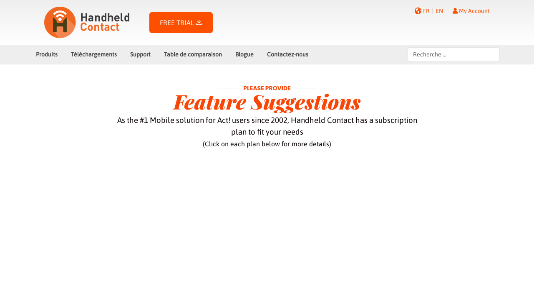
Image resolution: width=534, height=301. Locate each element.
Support (140, 54)
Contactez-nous (287, 54)
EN (439, 11)
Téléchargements (94, 54)
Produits (47, 54)
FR (426, 11)
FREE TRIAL (181, 22)
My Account (471, 11)
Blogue (244, 54)
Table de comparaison (193, 54)
